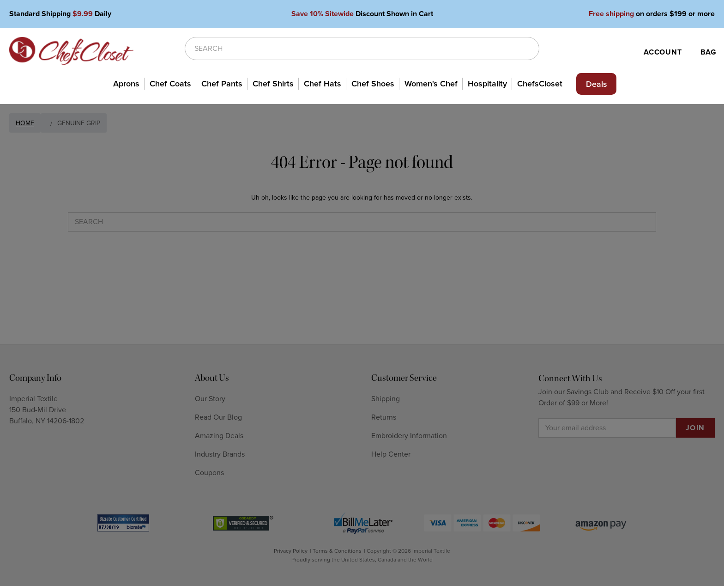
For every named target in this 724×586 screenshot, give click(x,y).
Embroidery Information (409, 435)
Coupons (209, 472)
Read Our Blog (218, 417)
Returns (383, 417)
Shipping (385, 398)
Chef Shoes (372, 84)
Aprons (126, 84)
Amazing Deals (219, 435)
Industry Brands (220, 454)
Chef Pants (221, 84)
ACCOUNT (663, 52)
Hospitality (487, 84)
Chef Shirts (273, 84)
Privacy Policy (291, 551)
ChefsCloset (539, 84)
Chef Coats (170, 84)
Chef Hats (322, 84)
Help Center (390, 454)
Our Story (210, 398)
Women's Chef (431, 84)
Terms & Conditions (337, 551)
